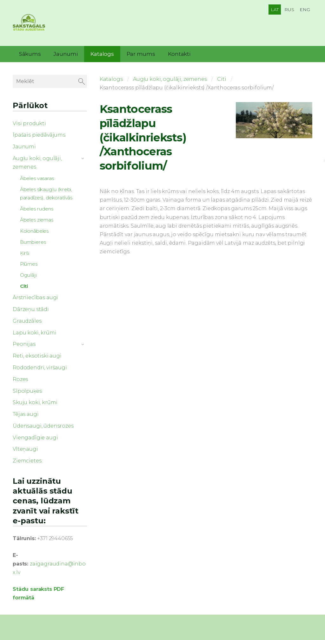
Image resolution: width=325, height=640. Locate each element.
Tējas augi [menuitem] (25, 414)
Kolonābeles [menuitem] (34, 231)
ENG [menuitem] (305, 9)
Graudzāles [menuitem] (27, 321)
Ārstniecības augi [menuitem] (35, 297)
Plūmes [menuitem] (28, 264)
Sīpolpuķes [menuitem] (27, 391)
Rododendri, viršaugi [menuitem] (40, 368)
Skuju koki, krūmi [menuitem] (35, 402)
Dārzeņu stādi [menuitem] (31, 309)
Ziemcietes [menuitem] (27, 461)
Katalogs (111, 79)
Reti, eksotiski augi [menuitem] (37, 356)
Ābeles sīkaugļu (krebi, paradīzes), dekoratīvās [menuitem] (46, 193)
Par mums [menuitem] (141, 54)
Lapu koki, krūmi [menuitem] (34, 333)
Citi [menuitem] (24, 286)
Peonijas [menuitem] (24, 344)
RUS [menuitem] (289, 9)
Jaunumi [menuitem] (65, 54)
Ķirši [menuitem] (24, 253)
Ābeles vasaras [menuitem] (37, 178)
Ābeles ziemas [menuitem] (36, 220)
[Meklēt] (50, 81)
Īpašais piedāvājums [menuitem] (39, 135)
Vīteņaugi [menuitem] (25, 449)
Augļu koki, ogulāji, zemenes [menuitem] (37, 162)
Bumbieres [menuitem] (33, 242)
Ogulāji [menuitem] (28, 275)
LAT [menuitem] (275, 9)
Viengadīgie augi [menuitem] (35, 438)
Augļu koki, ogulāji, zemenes (170, 79)
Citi (221, 79)
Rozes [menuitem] (20, 379)
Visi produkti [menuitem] (29, 123)
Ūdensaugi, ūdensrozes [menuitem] (43, 426)
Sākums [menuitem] (30, 54)
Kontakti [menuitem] (179, 54)
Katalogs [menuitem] (102, 54)
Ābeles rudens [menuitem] (36, 209)
